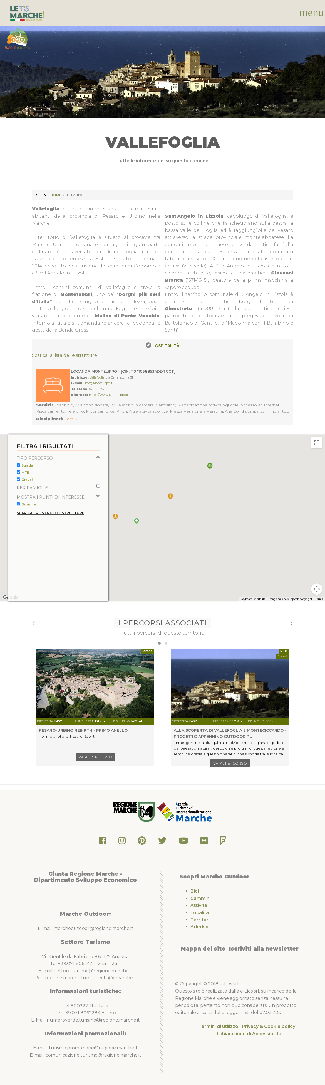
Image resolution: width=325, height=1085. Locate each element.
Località (199, 912)
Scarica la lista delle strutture (64, 355)
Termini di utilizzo (218, 1026)
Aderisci (199, 926)
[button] (210, 478)
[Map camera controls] (316, 601)
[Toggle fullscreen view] (316, 454)
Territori (200, 919)
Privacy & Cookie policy (268, 1026)
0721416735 (97, 389)
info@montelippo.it (98, 383)
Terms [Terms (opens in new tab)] (319, 611)
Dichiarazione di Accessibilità (248, 1033)
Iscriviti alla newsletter (264, 948)
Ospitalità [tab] (167, 345)
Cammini (200, 898)
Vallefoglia (97, 377)
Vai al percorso (95, 757)
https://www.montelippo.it (108, 395)
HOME (55, 195)
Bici (194, 891)
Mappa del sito (203, 948)
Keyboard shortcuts (253, 611)
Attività (198, 905)
